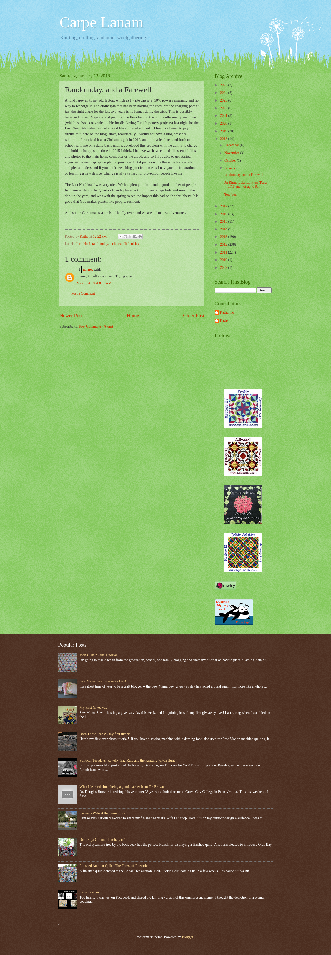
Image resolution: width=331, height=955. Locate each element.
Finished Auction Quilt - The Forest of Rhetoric (114, 866)
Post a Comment (83, 293)
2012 (224, 245)
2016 (224, 214)
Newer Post (71, 315)
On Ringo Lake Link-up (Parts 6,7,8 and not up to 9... (245, 184)
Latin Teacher (89, 892)
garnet (88, 269)
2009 (224, 268)
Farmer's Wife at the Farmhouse (102, 813)
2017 (224, 206)
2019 (224, 131)
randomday (100, 244)
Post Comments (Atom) (96, 326)
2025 (224, 85)
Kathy (224, 320)
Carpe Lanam (101, 22)
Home (133, 315)
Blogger (187, 937)
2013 (224, 237)
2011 (224, 252)
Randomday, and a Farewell (243, 175)
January (230, 168)
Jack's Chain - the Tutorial (98, 655)
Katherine (227, 312)
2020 (224, 123)
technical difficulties (124, 244)
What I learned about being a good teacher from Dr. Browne (123, 787)
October (230, 160)
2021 (224, 116)
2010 (224, 260)
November (232, 153)
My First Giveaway (93, 708)
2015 (224, 221)
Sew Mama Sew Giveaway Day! (103, 681)
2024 (224, 93)
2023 (224, 100)
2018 (224, 139)
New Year (230, 194)
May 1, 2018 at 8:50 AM (94, 283)
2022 (224, 108)
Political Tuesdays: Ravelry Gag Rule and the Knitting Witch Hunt (127, 760)
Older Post (193, 315)
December (232, 145)
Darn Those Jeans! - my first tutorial (106, 734)
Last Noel (83, 244)
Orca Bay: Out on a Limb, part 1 (103, 840)
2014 (224, 229)
